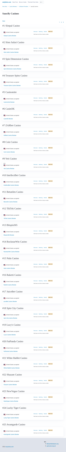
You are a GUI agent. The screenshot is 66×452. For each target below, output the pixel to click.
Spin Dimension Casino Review (12, 69)
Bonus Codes (22, 2)
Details (45, 31)
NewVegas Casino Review (11, 401)
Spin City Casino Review (10, 318)
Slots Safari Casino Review (11, 52)
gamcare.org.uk (51, 446)
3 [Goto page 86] (63, 22)
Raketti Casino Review (10, 285)
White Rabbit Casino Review (11, 368)
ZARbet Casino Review (10, 135)
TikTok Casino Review (10, 218)
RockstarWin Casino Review (11, 251)
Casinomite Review (9, 102)
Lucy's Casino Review (10, 335)
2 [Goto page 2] (61, 22)
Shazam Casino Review (10, 384)
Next (3, 21)
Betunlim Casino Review (10, 202)
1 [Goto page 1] (59, 22)
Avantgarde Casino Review (11, 434)
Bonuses (36, 31)
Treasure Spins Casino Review (12, 85)
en (41, 2)
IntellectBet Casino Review (11, 185)
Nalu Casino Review (9, 268)
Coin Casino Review (9, 152)
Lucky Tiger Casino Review (11, 418)
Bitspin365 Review (9, 235)
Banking (41, 31)
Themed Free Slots (33, 2)
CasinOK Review (8, 119)
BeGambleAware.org (52, 444)
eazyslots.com (9, 446)
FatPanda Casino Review (10, 351)
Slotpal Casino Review (10, 35)
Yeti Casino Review (9, 168)
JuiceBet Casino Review (10, 301)
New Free (15, 2)
